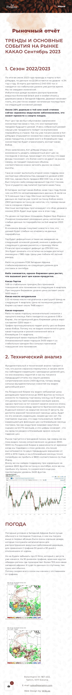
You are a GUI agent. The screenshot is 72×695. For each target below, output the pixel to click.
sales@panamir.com (41, 685)
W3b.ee (46, 691)
